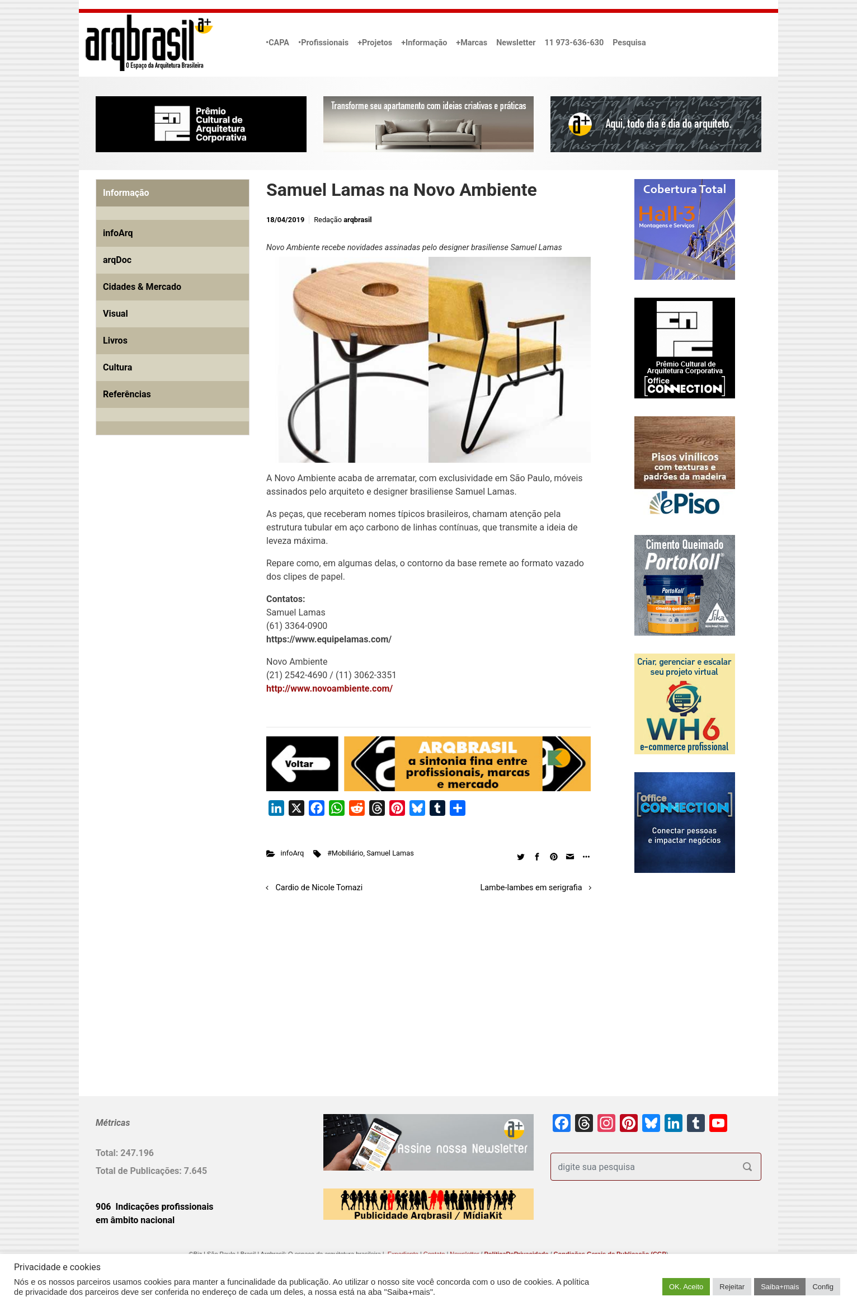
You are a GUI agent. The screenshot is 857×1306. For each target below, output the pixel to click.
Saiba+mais (780, 1286)
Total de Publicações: (140, 1171)
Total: (108, 1153)
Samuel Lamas (390, 853)
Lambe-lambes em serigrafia (531, 887)
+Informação (424, 43)
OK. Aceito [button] (686, 1286)
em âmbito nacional (135, 1220)
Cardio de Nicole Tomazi (319, 887)
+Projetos (374, 43)
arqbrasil (357, 219)
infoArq (292, 853)
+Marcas (471, 43)
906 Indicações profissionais (155, 1206)
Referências (127, 394)
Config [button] (823, 1286)
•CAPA (277, 43)
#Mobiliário (345, 853)
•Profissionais (323, 43)
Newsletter (515, 43)
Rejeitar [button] (732, 1286)
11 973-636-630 (574, 43)
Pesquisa (629, 43)
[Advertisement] (166, 572)
